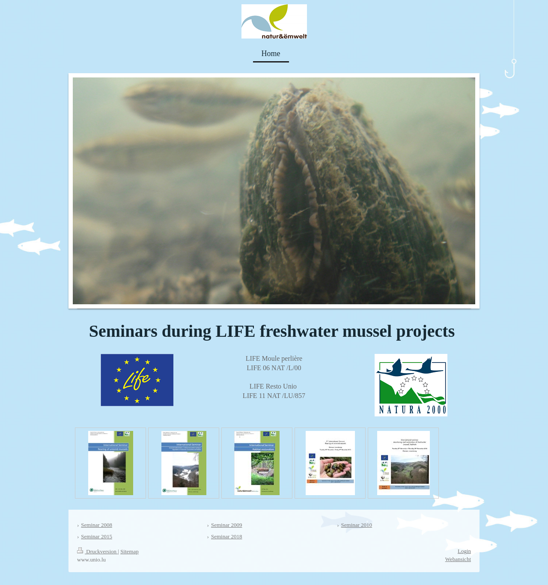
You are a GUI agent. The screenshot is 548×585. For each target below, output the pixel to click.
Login (464, 551)
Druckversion (97, 551)
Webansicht (458, 559)
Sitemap (129, 551)
